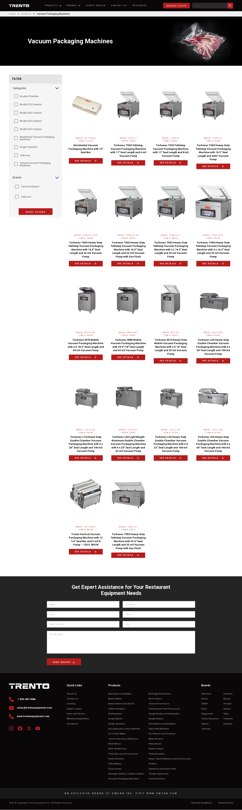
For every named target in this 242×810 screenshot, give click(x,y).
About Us (72, 694)
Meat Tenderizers (117, 749)
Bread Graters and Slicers (121, 703)
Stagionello (207, 714)
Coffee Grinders (116, 709)
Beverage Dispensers (160, 694)
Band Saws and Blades (120, 694)
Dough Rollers (156, 719)
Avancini (227, 694)
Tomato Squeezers (159, 774)
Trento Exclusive (210, 719)
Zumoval (205, 729)
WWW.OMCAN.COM (162, 793)
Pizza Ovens (115, 769)
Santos (227, 709)
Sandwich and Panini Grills (162, 769)
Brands (36, 178)
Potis (204, 709)
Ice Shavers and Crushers (162, 734)
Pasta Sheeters (116, 759)
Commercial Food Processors (164, 709)
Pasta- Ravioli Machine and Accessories (170, 759)
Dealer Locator (74, 709)
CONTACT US (120, 5)
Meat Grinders (156, 739)
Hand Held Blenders (159, 729)
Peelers (153, 764)
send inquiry (64, 662)
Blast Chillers (115, 699)
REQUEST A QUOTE (176, 6)
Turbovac (228, 719)
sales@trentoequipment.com (31, 708)
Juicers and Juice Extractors (123, 739)
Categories (36, 88)
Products (27, 13)
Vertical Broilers (157, 779)
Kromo (204, 699)
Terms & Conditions (201, 803)
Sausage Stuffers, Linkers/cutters (126, 774)
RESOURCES (141, 5)
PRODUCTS (54, 5)
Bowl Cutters (155, 699)
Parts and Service (76, 714)
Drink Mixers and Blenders (162, 724)
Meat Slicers (155, 744)
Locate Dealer (97, 5)
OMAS (204, 703)
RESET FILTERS (35, 212)
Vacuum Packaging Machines (123, 779)
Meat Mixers (114, 744)
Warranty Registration (78, 719)
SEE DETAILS (86, 161)
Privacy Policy (225, 803)
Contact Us (72, 699)
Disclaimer (72, 724)
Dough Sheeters (116, 724)
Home (12, 13)
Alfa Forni (206, 694)
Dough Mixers (115, 719)
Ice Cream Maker (117, 734)
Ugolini (205, 724)
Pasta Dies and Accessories (123, 754)
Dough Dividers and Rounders (164, 714)
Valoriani (227, 724)
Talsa (226, 714)
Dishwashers (115, 714)
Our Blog (71, 703)
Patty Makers (115, 764)
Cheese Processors (159, 703)
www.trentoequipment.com (29, 716)
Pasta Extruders (157, 754)
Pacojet (227, 703)
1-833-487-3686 (23, 699)
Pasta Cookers (156, 749)
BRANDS (74, 5)
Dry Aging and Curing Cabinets (124, 729)
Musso (227, 699)
